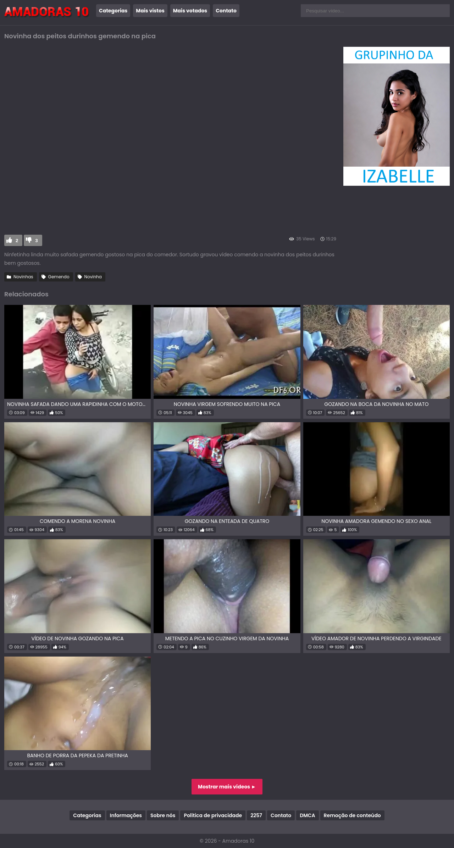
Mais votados (190, 10)
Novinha (93, 277)
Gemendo (59, 277)
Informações (126, 815)
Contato (226, 10)
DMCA (307, 815)
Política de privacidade (213, 815)
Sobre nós (162, 815)
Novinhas (23, 277)
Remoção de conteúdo (352, 815)
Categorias (113, 10)
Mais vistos (150, 10)
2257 (256, 815)
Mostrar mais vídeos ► (227, 786)
